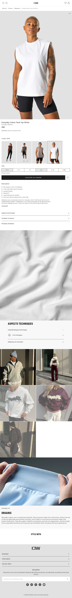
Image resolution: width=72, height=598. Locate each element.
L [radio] (41, 170)
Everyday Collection (7, 124)
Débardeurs (17, 8)
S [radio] (19, 170)
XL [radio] (53, 170)
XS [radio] (7, 170)
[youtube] (44, 585)
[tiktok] (40, 585)
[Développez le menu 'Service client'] (36, 563)
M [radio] (29, 170)
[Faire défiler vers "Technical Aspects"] (36, 213)
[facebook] (27, 585)
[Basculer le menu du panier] (68, 3)
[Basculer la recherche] (6, 3)
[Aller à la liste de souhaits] (65, 3)
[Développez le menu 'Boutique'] (36, 553)
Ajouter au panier (33, 177)
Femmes (10, 8)
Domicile (4, 8)
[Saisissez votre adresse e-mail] (33, 579)
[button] (36, 218)
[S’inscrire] (67, 579)
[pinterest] (36, 585)
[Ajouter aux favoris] (67, 177)
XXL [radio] (65, 170)
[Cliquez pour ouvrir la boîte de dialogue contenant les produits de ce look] (18, 367)
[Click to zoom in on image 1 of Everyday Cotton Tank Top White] (36, 65)
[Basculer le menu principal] (3, 3)
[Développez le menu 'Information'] (36, 558)
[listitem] (9, 152)
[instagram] (32, 585)
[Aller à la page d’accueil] (36, 3)
